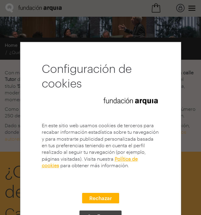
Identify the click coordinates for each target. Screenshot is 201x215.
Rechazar (100, 198)
